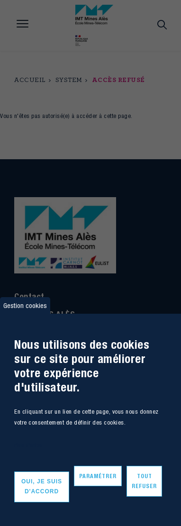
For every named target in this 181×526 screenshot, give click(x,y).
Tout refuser (144, 481)
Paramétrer (98, 476)
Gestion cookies (25, 305)
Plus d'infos (28, 445)
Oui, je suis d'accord (41, 486)
